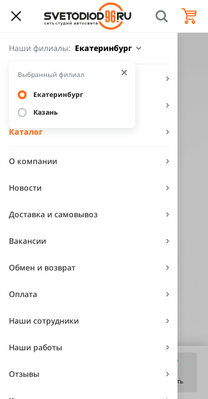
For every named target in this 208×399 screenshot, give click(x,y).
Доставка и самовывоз (53, 214)
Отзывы (24, 374)
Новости (25, 187)
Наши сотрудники (44, 320)
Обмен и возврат (42, 267)
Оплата (23, 294)
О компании (33, 161)
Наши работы (35, 347)
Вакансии (27, 241)
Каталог (26, 131)
